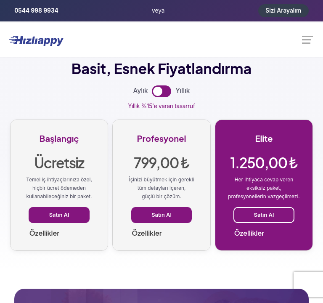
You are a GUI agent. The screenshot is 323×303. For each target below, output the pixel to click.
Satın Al (59, 214)
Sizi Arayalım (283, 10)
